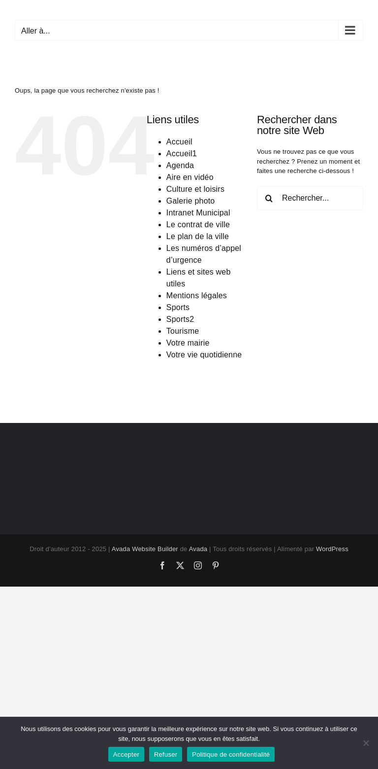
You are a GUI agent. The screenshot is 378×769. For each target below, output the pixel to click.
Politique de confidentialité (231, 754)
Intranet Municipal (198, 213)
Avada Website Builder (145, 549)
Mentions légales (196, 295)
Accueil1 (181, 153)
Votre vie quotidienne (204, 354)
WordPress (332, 549)
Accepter (126, 754)
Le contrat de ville (198, 224)
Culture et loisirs (195, 189)
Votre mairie (188, 343)
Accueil (179, 142)
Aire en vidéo (190, 177)
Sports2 (180, 319)
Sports (177, 307)
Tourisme (182, 331)
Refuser (165, 754)
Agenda (180, 165)
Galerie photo (190, 201)
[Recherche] (269, 198)
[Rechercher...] (310, 198)
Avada (198, 549)
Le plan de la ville (197, 236)
